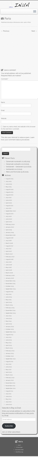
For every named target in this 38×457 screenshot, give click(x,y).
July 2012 (8, 355)
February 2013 (10, 342)
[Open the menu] (34, 11)
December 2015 (10, 272)
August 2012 (9, 352)
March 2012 (9, 366)
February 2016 (10, 266)
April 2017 (9, 242)
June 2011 (9, 387)
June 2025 (9, 175)
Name (3, 93)
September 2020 (11, 202)
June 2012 (9, 358)
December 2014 (10, 301)
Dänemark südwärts (13, 155)
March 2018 (9, 234)
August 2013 (9, 325)
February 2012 (10, 368)
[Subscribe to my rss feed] (3, 449)
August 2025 (9, 170)
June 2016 (9, 256)
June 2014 (9, 309)
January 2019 (10, 223)
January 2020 (10, 218)
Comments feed (19, 440)
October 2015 (10, 277)
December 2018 (10, 226)
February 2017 (10, 247)
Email (3, 101)
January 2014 (10, 317)
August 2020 (9, 204)
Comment (4, 70)
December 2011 (10, 374)
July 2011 (8, 385)
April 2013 (9, 336)
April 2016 (9, 261)
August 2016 (9, 250)
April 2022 (9, 194)
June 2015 (9, 288)
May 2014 (8, 312)
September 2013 (11, 323)
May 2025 (8, 178)
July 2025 (8, 172)
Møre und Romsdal (13, 163)
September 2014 (11, 304)
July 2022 (8, 188)
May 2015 (8, 290)
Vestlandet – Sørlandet (14, 158)
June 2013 (9, 331)
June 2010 (9, 395)
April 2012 (9, 363)
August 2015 (9, 282)
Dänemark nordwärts (14, 152)
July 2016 (9, 253)
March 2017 (9, 245)
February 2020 (10, 215)
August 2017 (9, 237)
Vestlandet (10, 160)
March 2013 (9, 339)
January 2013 (10, 344)
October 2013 (10, 320)
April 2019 (9, 221)
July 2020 (9, 207)
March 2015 (9, 296)
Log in (19, 436)
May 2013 (8, 333)
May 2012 (8, 360)
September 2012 (11, 350)
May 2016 (9, 258)
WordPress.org (19, 443)
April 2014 (9, 315)
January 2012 (10, 371)
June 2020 (9, 210)
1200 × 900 (23, 22)
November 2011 (10, 376)
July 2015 (8, 285)
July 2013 (8, 328)
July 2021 (8, 199)
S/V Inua (16, 452)
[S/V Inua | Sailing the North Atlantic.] (19, 4)
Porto (29, 22)
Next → (34, 31)
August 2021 (9, 196)
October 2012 (10, 347)
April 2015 (9, 293)
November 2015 (10, 274)
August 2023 (9, 183)
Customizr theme (23, 455)
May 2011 (8, 390)
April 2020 (9, 213)
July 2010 (9, 393)
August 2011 (9, 382)
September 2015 (11, 280)
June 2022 (9, 191)
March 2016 (9, 264)
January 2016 (10, 269)
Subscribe (9, 417)
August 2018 (9, 229)
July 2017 (8, 239)
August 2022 (9, 186)
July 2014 (8, 307)
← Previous (5, 31)
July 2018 (9, 231)
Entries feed (19, 438)
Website (3, 109)
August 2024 (9, 180)
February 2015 (10, 299)
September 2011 (10, 379)
